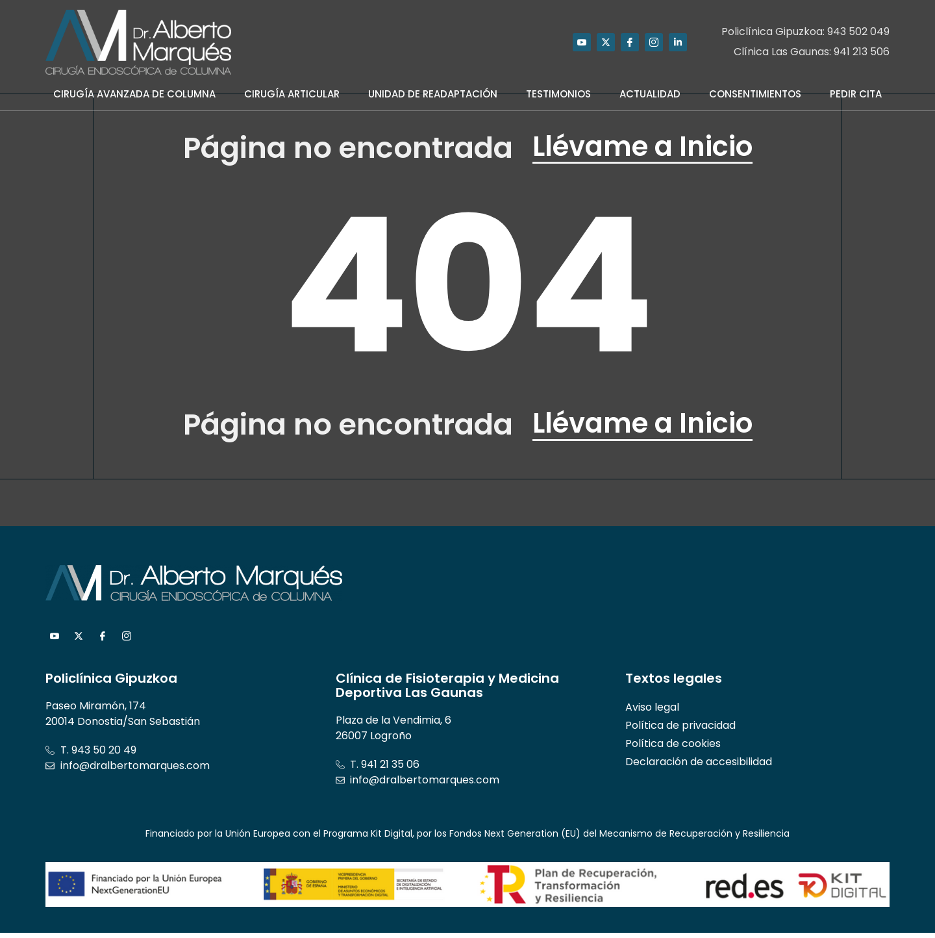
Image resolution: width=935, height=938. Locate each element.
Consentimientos (755, 94)
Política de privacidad (680, 730)
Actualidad (649, 94)
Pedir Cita (856, 94)
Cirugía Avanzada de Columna (134, 94)
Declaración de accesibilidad (698, 766)
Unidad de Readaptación (432, 94)
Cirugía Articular (292, 94)
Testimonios (558, 94)
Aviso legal (652, 712)
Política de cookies (673, 748)
